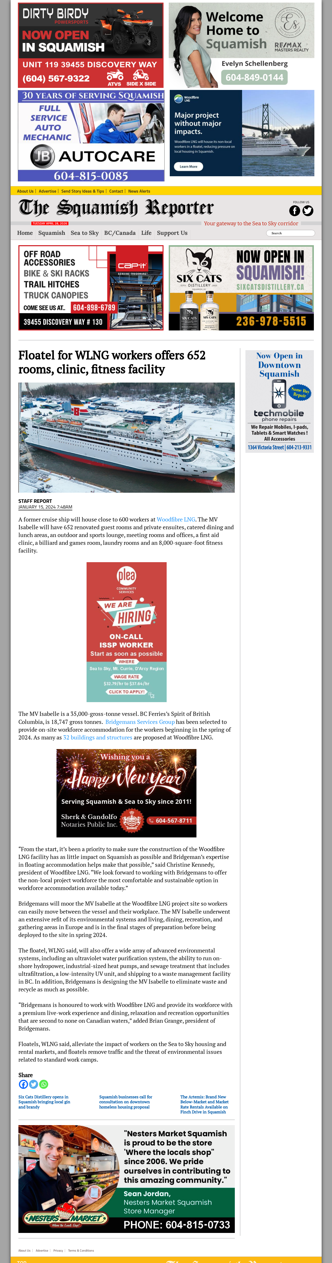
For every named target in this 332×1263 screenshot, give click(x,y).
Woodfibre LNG (176, 519)
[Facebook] (23, 1084)
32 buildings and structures (97, 737)
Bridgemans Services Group (140, 721)
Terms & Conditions (81, 1250)
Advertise (42, 1250)
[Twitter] (33, 1084)
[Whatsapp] (43, 1084)
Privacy (58, 1250)
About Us (24, 1250)
